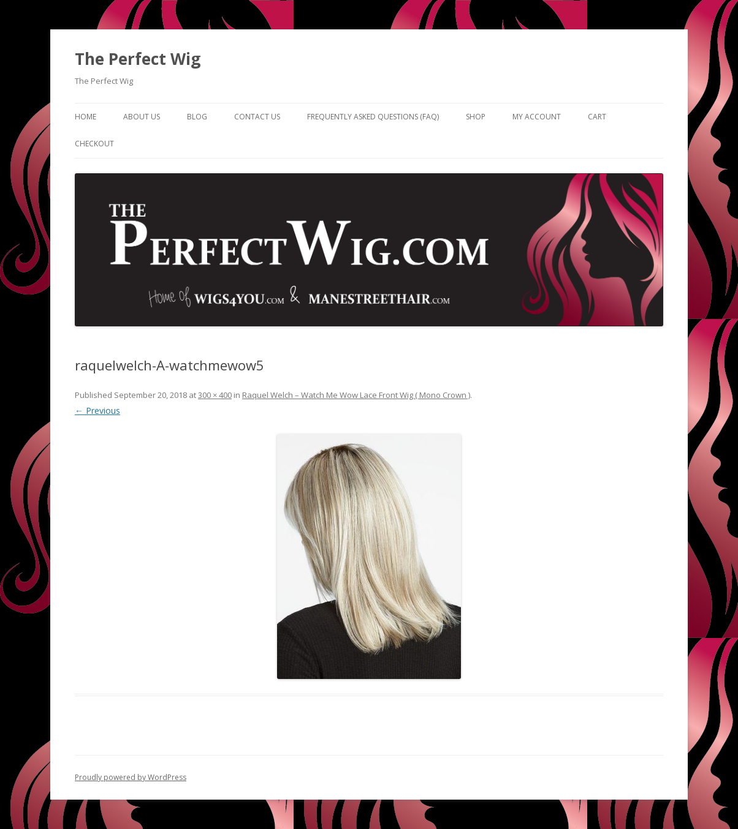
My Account (536, 116)
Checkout (94, 143)
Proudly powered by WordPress (130, 777)
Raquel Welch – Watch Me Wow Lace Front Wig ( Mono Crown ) (356, 394)
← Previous (97, 410)
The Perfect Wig (137, 59)
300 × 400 (215, 394)
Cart (597, 116)
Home (85, 116)
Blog (197, 116)
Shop (475, 116)
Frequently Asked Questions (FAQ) (373, 116)
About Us (141, 116)
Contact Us (257, 116)
